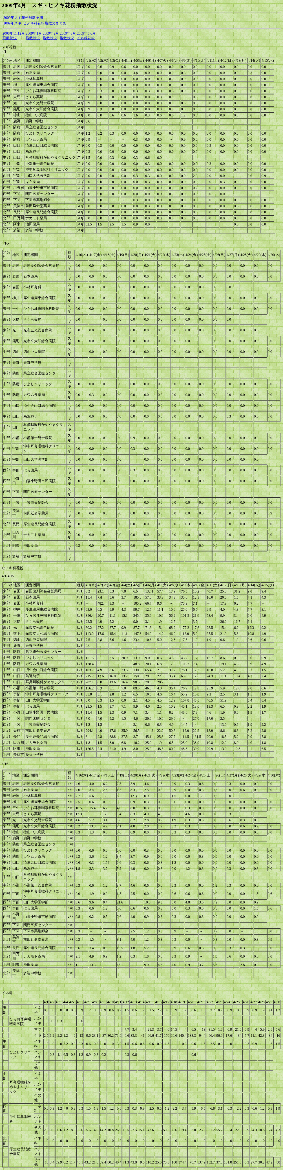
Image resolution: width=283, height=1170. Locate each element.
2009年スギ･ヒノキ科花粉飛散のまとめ (34, 23)
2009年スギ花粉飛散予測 (23, 18)
